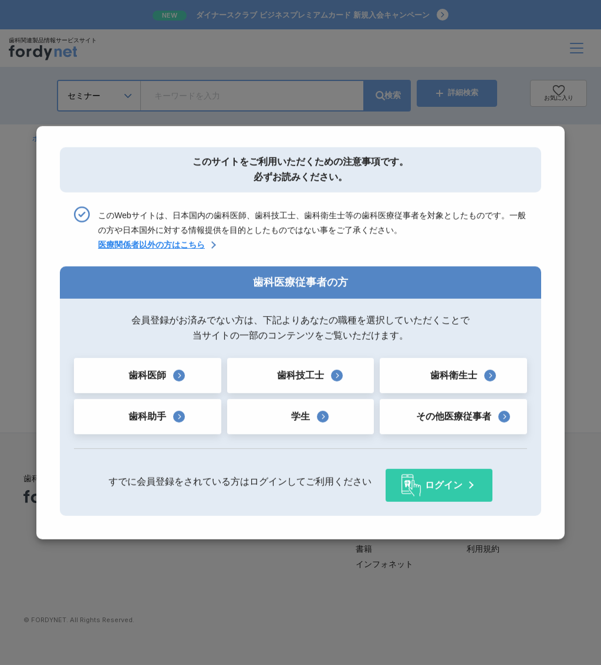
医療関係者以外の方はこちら (151, 248)
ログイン (443, 482)
